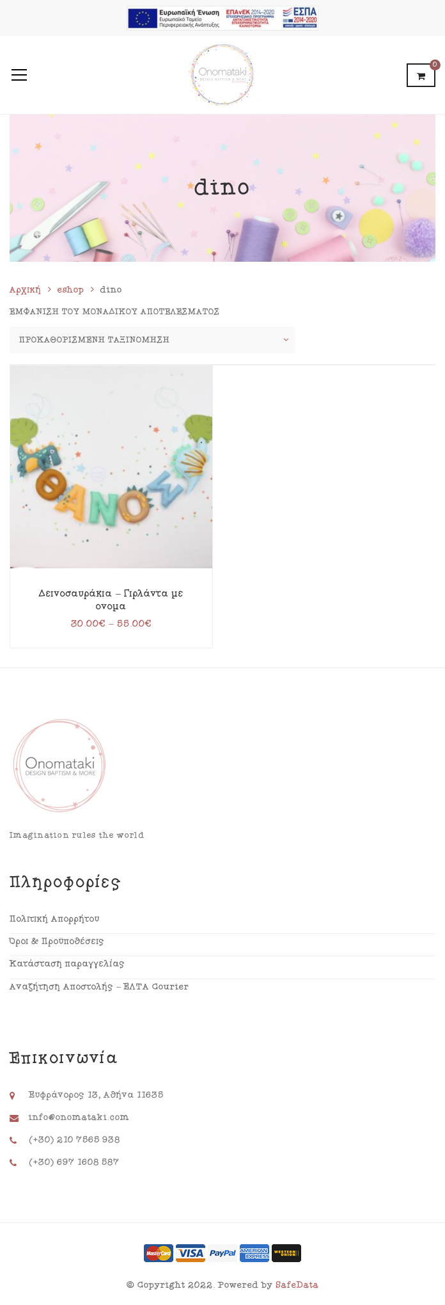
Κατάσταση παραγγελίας (67, 964)
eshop (71, 290)
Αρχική (26, 290)
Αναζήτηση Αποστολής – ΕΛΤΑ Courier (99, 987)
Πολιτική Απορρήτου (55, 919)
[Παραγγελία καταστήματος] (152, 339)
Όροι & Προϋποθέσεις (57, 941)
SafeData (297, 1285)
